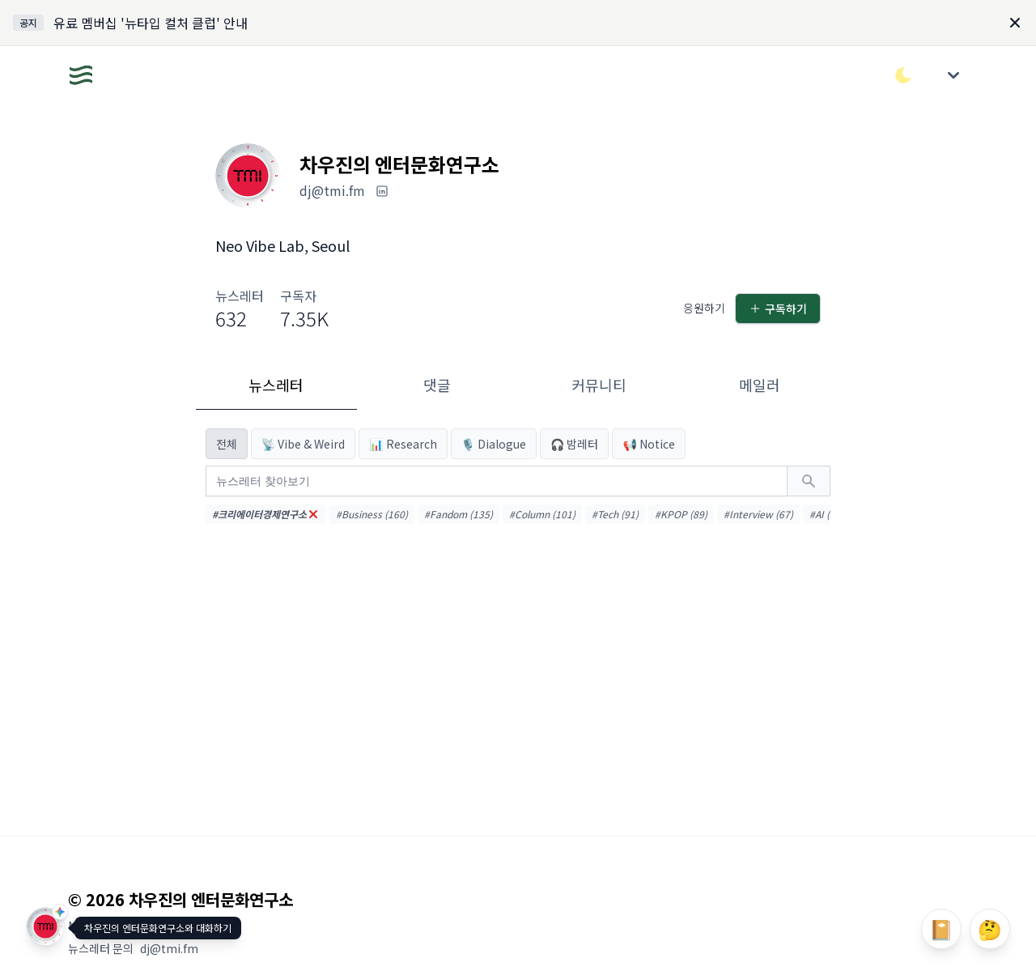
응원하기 (704, 308)
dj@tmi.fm (169, 948)
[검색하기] (808, 481)
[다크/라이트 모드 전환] (903, 75)
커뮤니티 (598, 384)
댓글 (437, 384)
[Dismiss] (1015, 23)
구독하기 (778, 308)
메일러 (759, 384)
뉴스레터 (276, 384)
